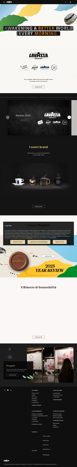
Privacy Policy (46, 440)
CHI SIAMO (35, 390)
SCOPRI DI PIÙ (38, 87)
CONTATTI (34, 432)
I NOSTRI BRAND (57, 399)
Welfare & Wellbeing (57, 415)
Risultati (33, 395)
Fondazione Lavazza (37, 424)
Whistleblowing (46, 454)
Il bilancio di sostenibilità (37, 414)
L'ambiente (34, 419)
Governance (34, 398)
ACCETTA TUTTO (17, 242)
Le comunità (34, 417)
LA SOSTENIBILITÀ (37, 411)
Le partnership (35, 421)
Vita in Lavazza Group (58, 417)
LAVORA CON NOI (36, 405)
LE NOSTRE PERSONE (58, 411)
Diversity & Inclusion (57, 414)
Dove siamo (34, 396)
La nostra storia (35, 402)
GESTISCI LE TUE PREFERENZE (39, 242)
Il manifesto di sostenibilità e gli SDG (40, 415)
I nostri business (56, 393)
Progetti (54, 425)
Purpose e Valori (35, 393)
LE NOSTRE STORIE (58, 420)
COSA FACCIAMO (57, 390)
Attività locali (55, 427)
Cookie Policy (46, 444)
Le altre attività (56, 396)
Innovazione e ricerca (57, 395)
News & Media (56, 423)
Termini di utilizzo (46, 436)
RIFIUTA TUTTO (60, 242)
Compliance (34, 400)
